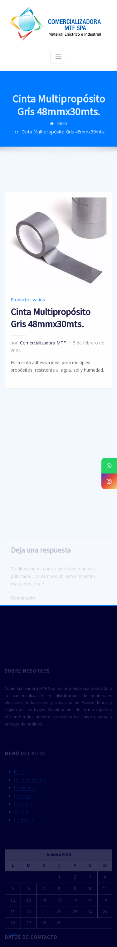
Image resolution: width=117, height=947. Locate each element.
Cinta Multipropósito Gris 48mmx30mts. (71, 129)
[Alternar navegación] (58, 56)
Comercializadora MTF (35, 367)
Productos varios (26, 325)
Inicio (20, 129)
